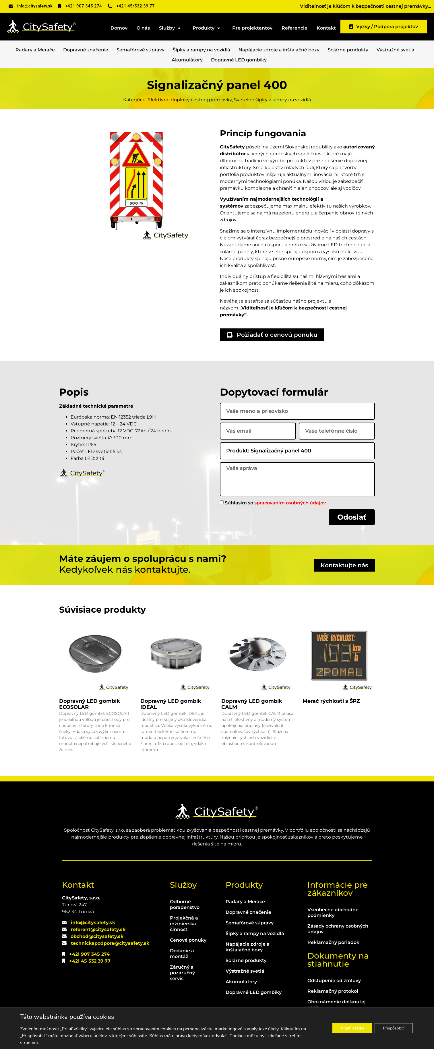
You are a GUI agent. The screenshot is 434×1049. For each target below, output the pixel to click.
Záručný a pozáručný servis (182, 972)
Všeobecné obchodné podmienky (333, 912)
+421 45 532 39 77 (90, 961)
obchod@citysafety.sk (97, 936)
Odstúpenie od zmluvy (334, 980)
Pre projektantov (252, 28)
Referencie (294, 28)
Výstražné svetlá (395, 50)
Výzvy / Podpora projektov (383, 26)
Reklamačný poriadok (333, 942)
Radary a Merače (35, 50)
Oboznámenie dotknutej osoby (336, 1004)
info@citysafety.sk (93, 922)
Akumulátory (187, 60)
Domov (119, 28)
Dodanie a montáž (182, 953)
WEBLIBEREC (263, 1040)
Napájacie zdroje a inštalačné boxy (279, 50)
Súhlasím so (275, 502)
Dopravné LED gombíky (239, 60)
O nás (143, 28)
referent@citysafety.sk (98, 929)
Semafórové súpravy (140, 50)
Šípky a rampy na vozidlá (201, 50)
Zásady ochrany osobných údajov (337, 928)
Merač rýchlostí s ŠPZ (331, 701)
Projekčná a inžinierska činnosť (184, 923)
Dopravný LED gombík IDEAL (170, 704)
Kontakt (326, 28)
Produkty (208, 28)
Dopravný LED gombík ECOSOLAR (89, 704)
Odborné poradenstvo (184, 904)
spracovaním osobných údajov (290, 502)
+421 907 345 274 (89, 954)
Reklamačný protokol (332, 991)
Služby (171, 28)
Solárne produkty (348, 50)
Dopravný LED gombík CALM (251, 704)
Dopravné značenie (85, 50)
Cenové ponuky (188, 940)
